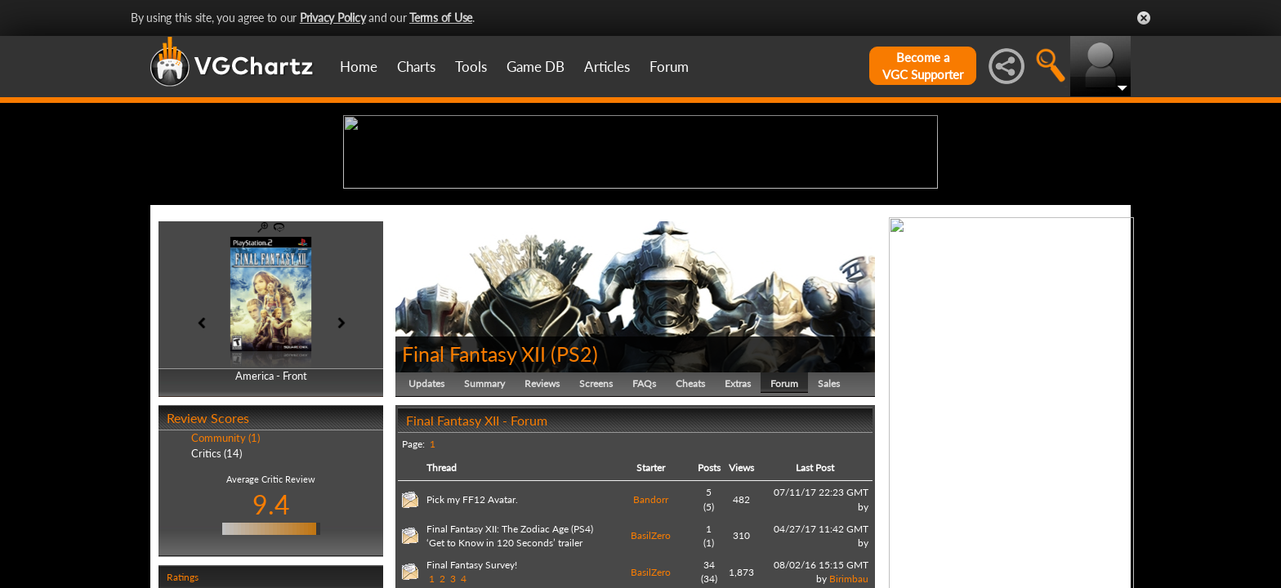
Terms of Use (440, 17)
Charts (416, 66)
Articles (607, 66)
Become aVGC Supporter (922, 66)
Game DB (536, 66)
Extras (738, 510)
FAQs (644, 510)
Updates (426, 510)
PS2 (574, 480)
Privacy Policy (333, 17)
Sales (829, 510)
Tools (471, 66)
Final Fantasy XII (474, 480)
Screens (596, 510)
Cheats (690, 510)
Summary (484, 510)
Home (358, 66)
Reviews (542, 510)
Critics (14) (216, 579)
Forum (669, 66)
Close (1143, 17)
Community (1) (225, 565)
